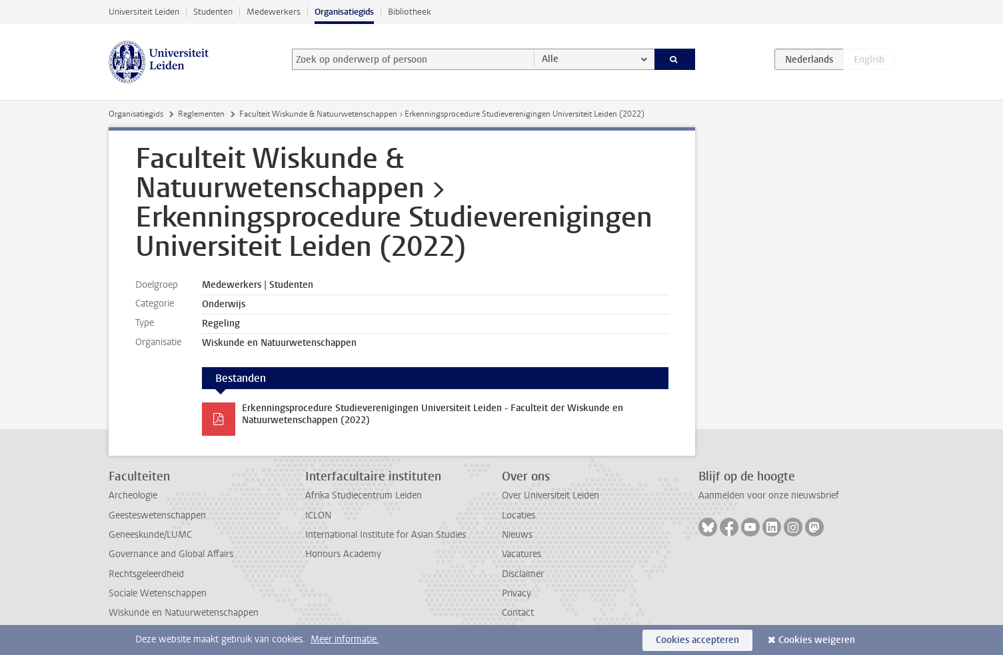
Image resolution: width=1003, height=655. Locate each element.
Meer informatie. (345, 639)
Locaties (518, 515)
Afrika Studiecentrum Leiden (363, 495)
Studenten (213, 11)
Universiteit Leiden (144, 11)
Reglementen (201, 114)
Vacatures (521, 554)
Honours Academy (343, 554)
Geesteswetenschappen (157, 515)
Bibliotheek (409, 11)
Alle (550, 59)
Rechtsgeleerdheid (146, 574)
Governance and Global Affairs (171, 554)
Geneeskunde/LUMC (150, 534)
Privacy (516, 593)
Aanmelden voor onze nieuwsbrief (768, 495)
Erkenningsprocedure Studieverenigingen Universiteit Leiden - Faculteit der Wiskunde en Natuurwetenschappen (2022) (432, 414)
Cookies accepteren (697, 640)
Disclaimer (523, 574)
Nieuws (517, 534)
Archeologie (133, 495)
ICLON (318, 515)
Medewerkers (274, 11)
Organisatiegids (344, 11)
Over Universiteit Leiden (550, 495)
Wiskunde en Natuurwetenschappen (184, 612)
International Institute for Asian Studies (385, 534)
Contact (518, 612)
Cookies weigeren (816, 640)
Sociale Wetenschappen (158, 593)
